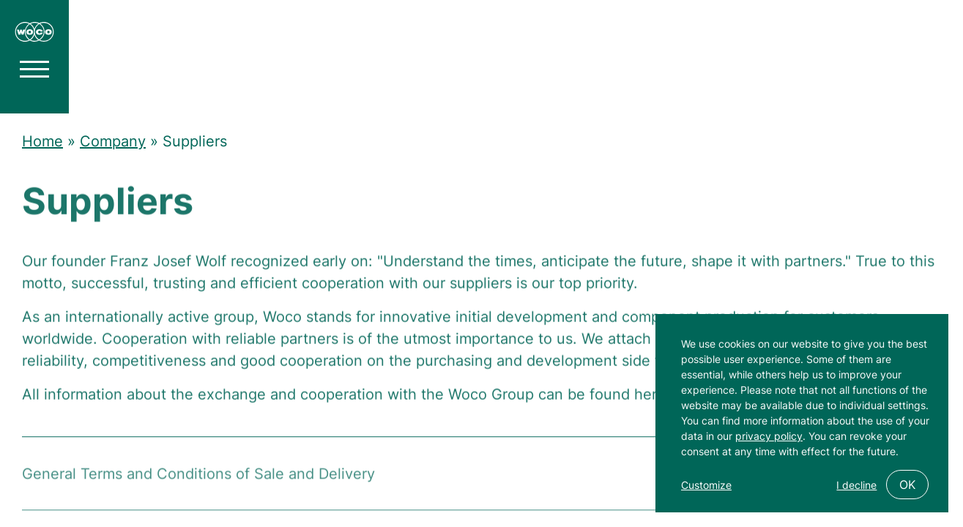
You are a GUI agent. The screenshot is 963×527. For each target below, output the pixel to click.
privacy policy (769, 436)
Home (42, 141)
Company (113, 141)
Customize (706, 485)
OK (907, 484)
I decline (856, 485)
